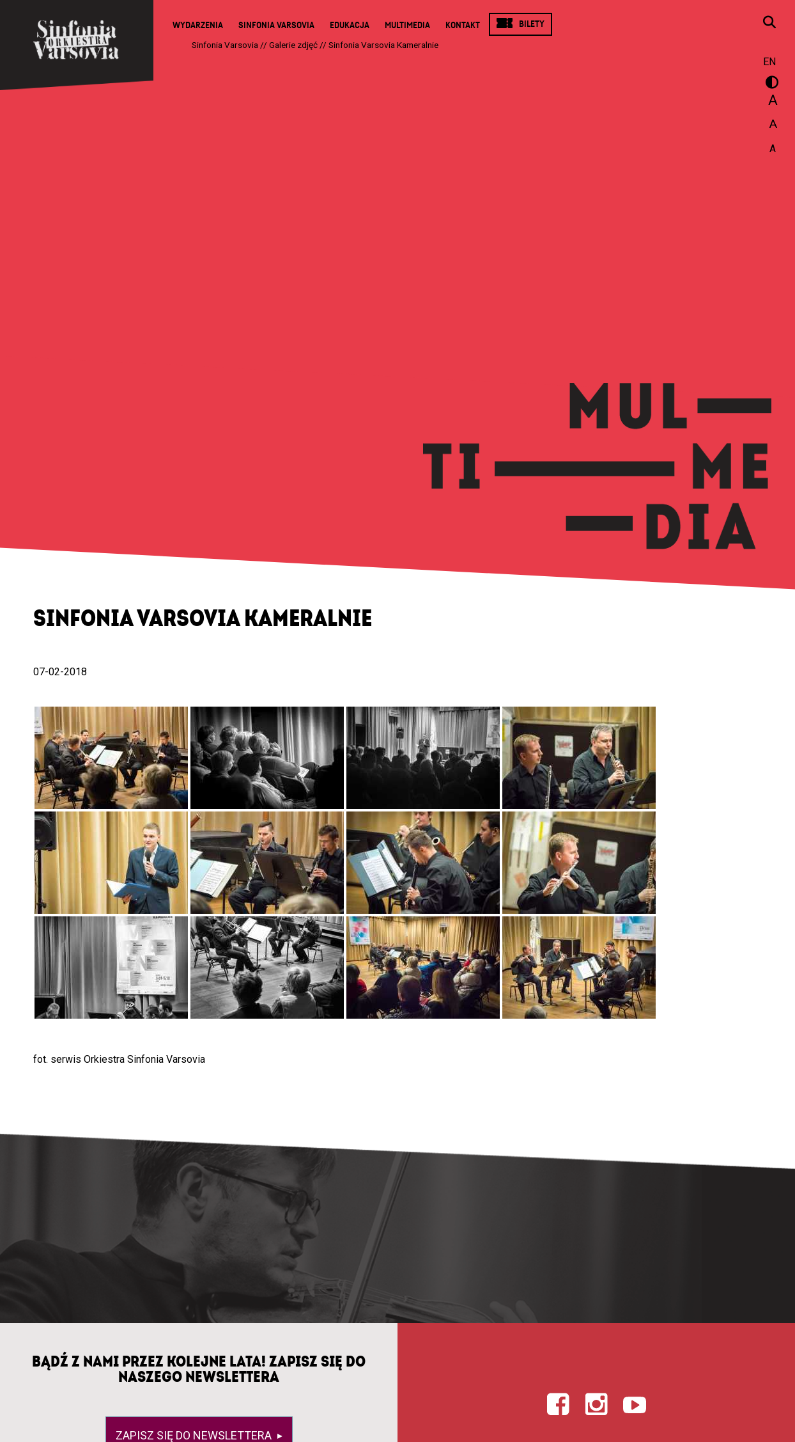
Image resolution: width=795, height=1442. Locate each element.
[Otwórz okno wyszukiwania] (769, 23)
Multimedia (407, 25)
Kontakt (462, 25)
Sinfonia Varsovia (276, 25)
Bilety (531, 24)
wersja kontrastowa (769, 84)
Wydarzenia (198, 25)
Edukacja (349, 25)
